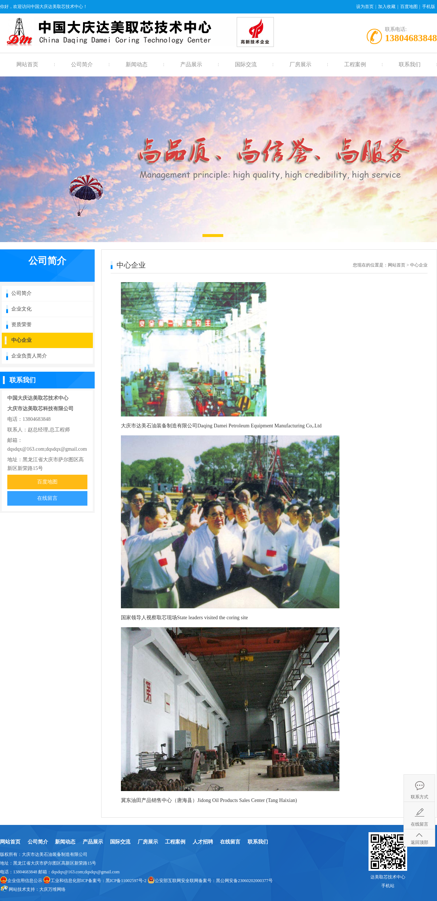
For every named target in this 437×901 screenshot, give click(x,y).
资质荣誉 (21, 324)
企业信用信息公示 (24, 880)
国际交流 (246, 64)
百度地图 (409, 6)
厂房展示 (300, 64)
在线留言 (47, 498)
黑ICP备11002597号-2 (126, 880)
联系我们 (410, 64)
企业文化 (21, 309)
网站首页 (27, 64)
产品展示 (191, 64)
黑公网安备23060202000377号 (244, 880)
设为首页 (365, 6)
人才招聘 (203, 842)
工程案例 (355, 64)
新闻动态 (136, 64)
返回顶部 (419, 842)
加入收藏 (386, 6)
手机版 (428, 6)
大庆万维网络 (52, 889)
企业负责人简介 (29, 356)
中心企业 (21, 340)
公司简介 (82, 64)
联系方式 (419, 796)
